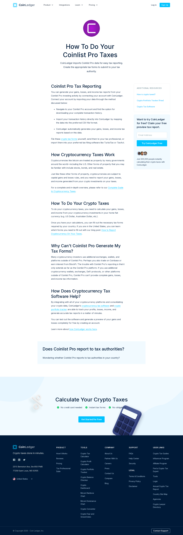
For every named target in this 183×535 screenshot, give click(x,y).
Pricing (59, 463)
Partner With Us (111, 458)
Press (107, 468)
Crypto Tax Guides (161, 453)
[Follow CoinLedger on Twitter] (24, 460)
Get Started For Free (91, 419)
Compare (108, 478)
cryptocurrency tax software (95, 305)
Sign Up (164, 5)
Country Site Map (160, 494)
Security (132, 463)
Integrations (64, 5)
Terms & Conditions (137, 476)
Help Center (134, 458)
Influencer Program (161, 458)
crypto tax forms (69, 139)
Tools (155, 476)
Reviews (59, 458)
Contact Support (160, 531)
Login (155, 481)
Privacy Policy (135, 481)
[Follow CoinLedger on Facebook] (14, 460)
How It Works (61, 453)
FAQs (131, 453)
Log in (154, 5)
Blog (107, 483)
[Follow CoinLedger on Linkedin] (19, 460)
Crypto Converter (88, 509)
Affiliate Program (160, 463)
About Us (108, 453)
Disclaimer (133, 486)
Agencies (157, 499)
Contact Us (109, 473)
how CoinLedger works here (83, 329)
